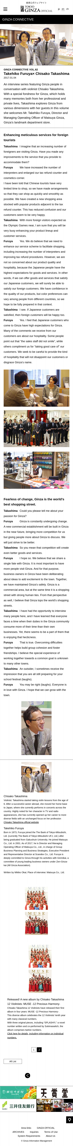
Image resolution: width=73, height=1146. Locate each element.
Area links (26, 1128)
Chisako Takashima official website (21, 822)
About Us (50, 1136)
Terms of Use (51, 1132)
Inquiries (34, 1132)
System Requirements (29, 1136)
